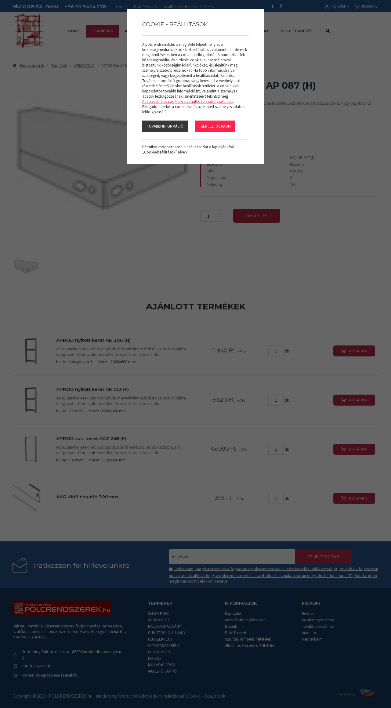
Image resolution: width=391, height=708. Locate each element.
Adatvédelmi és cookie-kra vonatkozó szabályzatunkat (187, 101)
